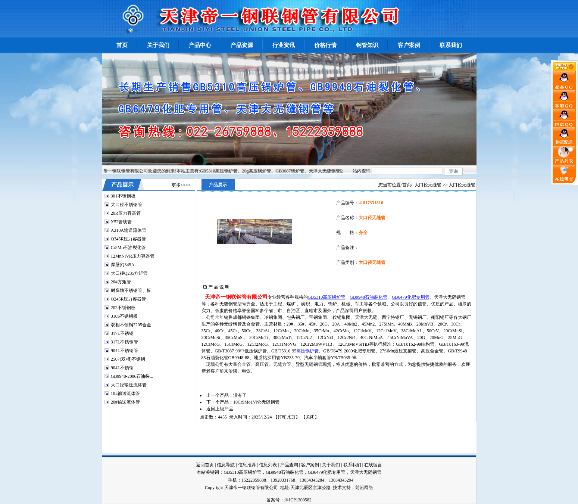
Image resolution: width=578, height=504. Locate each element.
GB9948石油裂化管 (368, 297)
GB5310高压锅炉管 (327, 297)
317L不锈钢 (122, 333)
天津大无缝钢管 (365, 472)
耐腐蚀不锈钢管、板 (131, 290)
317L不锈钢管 (124, 342)
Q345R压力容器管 (128, 239)
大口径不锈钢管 (126, 204)
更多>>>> (181, 185)
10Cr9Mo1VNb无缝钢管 (256, 402)
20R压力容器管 (126, 213)
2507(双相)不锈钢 (128, 359)
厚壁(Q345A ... (125, 264)
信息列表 (268, 464)
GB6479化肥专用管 (410, 297)
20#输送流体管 (125, 402)
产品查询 (289, 464)
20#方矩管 (121, 281)
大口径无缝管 (428, 184)
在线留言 (373, 464)
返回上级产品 (219, 408)
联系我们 (352, 464)
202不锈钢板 (123, 307)
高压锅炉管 (307, 351)
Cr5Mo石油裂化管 (128, 247)
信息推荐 (247, 464)
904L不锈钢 (122, 367)
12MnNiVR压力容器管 (132, 256)
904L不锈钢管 (124, 350)
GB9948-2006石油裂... (132, 376)
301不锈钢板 (123, 196)
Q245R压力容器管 (128, 299)
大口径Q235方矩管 (129, 273)
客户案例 (310, 464)
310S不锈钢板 (124, 316)
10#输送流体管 (125, 393)
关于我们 (331, 464)
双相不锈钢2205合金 (131, 324)
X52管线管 (121, 221)
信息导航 (226, 464)
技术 (337, 487)
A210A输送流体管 (128, 230)
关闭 (310, 417)
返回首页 (205, 464)
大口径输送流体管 (129, 385)
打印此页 (287, 417)
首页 (406, 184)
